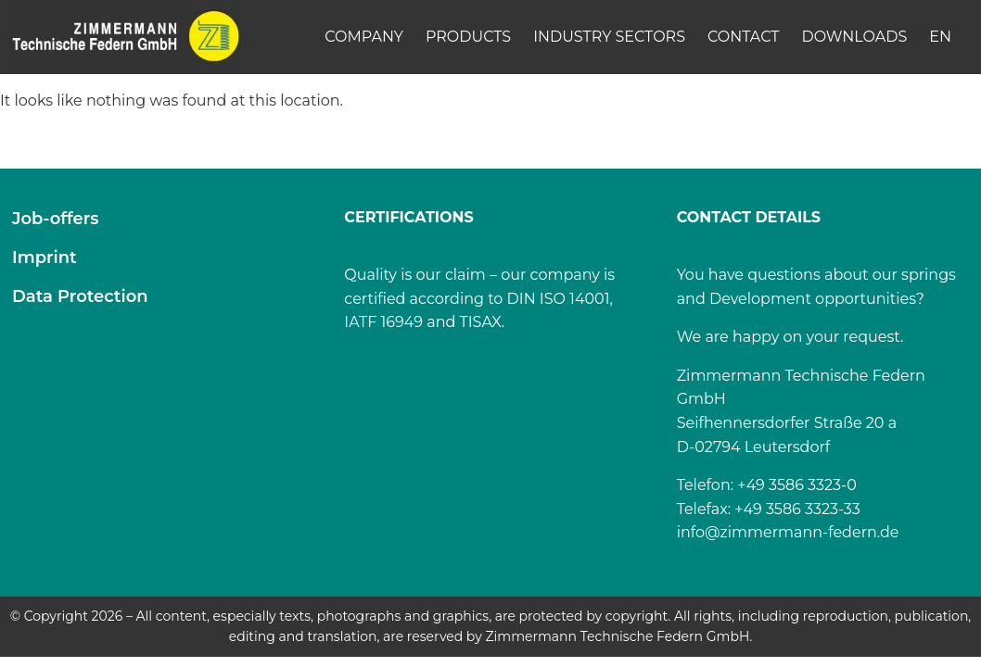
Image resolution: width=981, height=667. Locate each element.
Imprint (44, 257)
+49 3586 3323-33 (797, 509)
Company (364, 36)
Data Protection (80, 296)
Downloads (854, 36)
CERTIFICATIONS (408, 217)
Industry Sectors (609, 36)
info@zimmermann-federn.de (788, 532)
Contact (743, 36)
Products (468, 36)
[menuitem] (940, 37)
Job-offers (55, 218)
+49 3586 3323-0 (797, 485)
